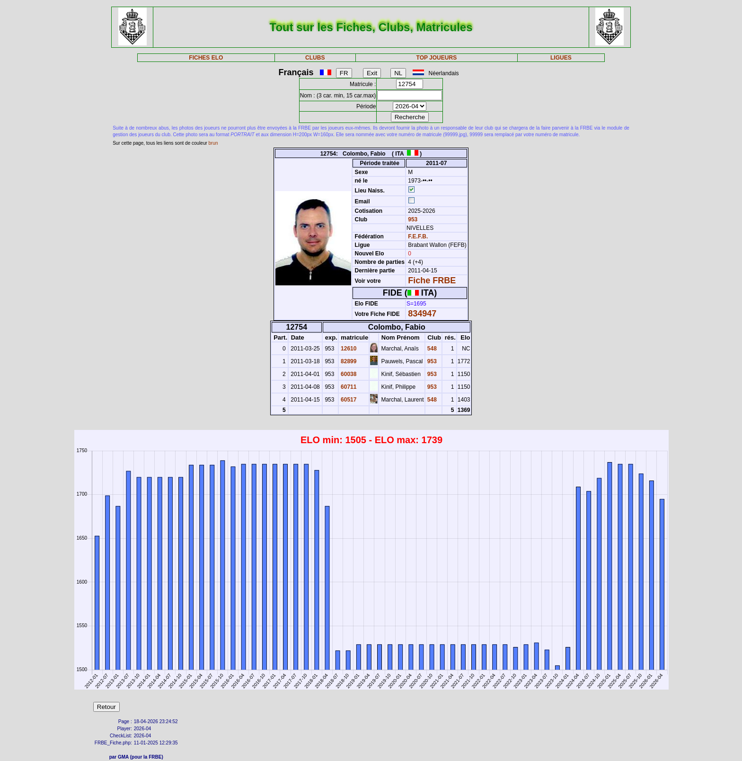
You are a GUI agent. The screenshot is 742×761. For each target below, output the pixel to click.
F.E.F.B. (418, 236)
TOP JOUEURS (436, 57)
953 (411, 219)
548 (431, 348)
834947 (422, 313)
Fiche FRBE (432, 280)
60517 (348, 399)
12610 (348, 348)
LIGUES (561, 57)
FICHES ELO (206, 57)
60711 (348, 387)
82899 (348, 361)
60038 (348, 374)
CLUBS (315, 57)
